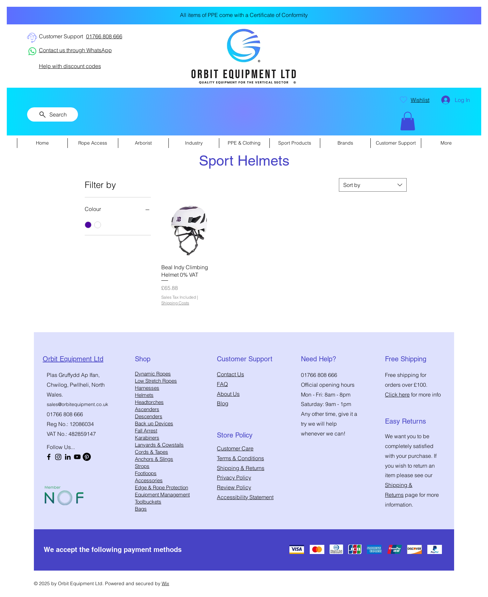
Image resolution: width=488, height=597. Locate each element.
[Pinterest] (87, 457)
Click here (397, 394)
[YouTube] (77, 457)
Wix (165, 583)
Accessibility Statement (245, 497)
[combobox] (373, 185)
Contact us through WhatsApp (75, 50)
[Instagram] (58, 457)
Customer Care (235, 448)
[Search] (52, 114)
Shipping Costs (175, 302)
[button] (407, 121)
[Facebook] (49, 457)
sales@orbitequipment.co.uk (77, 404)
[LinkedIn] (68, 457)
